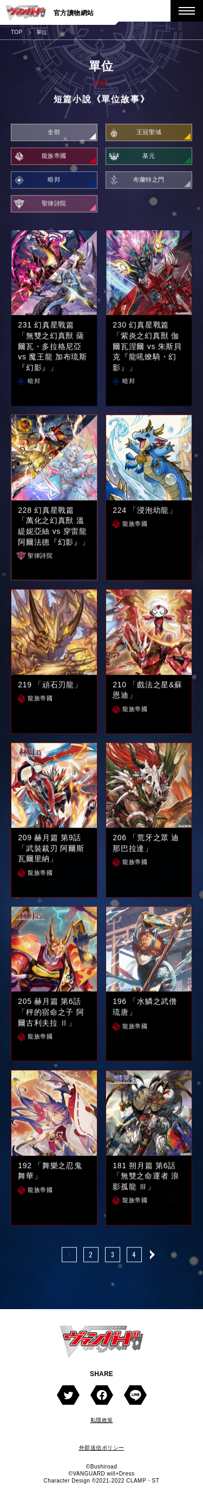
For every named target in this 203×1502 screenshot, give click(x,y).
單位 (42, 32)
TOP (17, 32)
